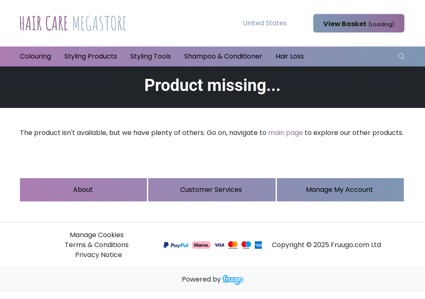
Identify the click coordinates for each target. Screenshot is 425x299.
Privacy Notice (98, 255)
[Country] (278, 23)
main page (285, 132)
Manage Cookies (97, 235)
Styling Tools (150, 56)
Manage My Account (339, 189)
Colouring (35, 56)
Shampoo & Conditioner (223, 56)
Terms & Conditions (97, 245)
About (83, 189)
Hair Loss (290, 56)
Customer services (211, 189)
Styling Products (90, 56)
